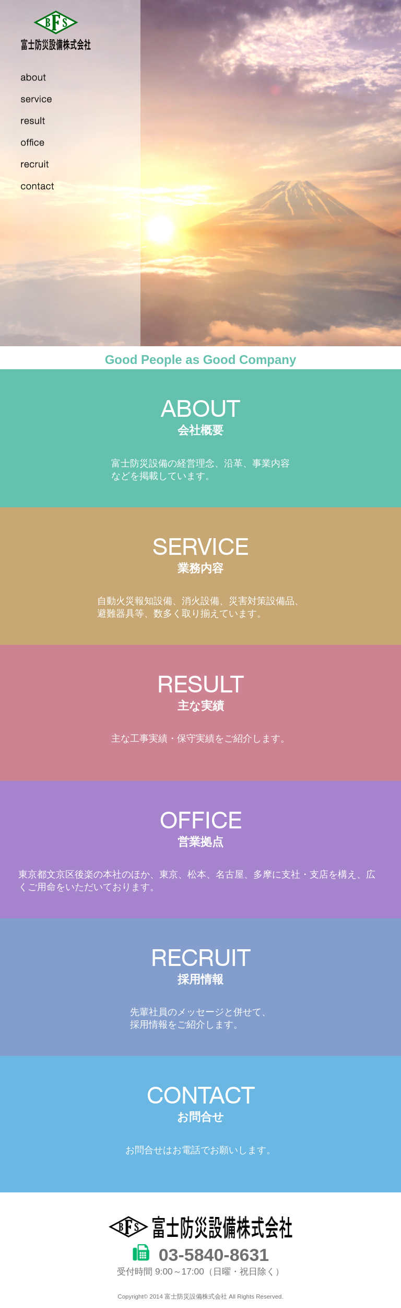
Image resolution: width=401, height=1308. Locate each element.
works (43, 144)
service (43, 100)
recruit (43, 165)
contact (43, 187)
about (43, 78)
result (43, 122)
